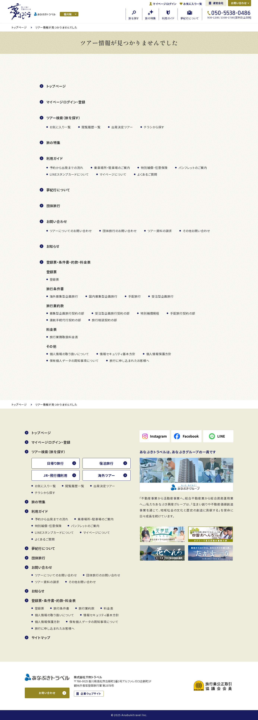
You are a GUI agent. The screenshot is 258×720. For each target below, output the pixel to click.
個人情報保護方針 (159, 354)
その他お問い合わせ (196, 231)
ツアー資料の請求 (160, 231)
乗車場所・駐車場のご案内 (112, 167)
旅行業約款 (86, 608)
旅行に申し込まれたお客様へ (129, 360)
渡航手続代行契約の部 (65, 320)
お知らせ (53, 246)
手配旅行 (134, 296)
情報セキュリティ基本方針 (117, 354)
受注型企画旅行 (163, 296)
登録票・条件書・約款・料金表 (68, 262)
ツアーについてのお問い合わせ (71, 231)
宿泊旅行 (106, 463)
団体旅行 (53, 205)
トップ (19, 27)
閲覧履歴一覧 (91, 127)
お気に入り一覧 (192, 3)
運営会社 (218, 3)
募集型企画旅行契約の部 (67, 313)
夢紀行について (58, 189)
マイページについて (113, 174)
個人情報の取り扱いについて (69, 354)
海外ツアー (106, 475)
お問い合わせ (239, 3)
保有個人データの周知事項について (74, 360)
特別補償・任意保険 (154, 167)
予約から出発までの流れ (66, 167)
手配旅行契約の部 (182, 313)
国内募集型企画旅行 (103, 296)
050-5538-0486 (231, 12)
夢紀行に (190, 18)
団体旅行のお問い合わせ (120, 231)
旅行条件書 (61, 608)
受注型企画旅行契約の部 (112, 313)
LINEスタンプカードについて (69, 174)
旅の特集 (53, 142)
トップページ (56, 86)
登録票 (54, 279)
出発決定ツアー (122, 127)
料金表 (108, 608)
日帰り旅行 (55, 463)
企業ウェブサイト (91, 693)
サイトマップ (41, 637)
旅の (150, 18)
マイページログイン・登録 (66, 101)
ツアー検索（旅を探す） (63, 117)
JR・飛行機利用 (55, 475)
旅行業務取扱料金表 (64, 337)
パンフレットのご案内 (192, 167)
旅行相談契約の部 (104, 320)
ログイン (165, 3)
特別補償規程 (149, 313)
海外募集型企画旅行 (64, 296)
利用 (168, 18)
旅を (134, 18)
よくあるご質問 (147, 174)
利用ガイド (54, 158)
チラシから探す (154, 127)
